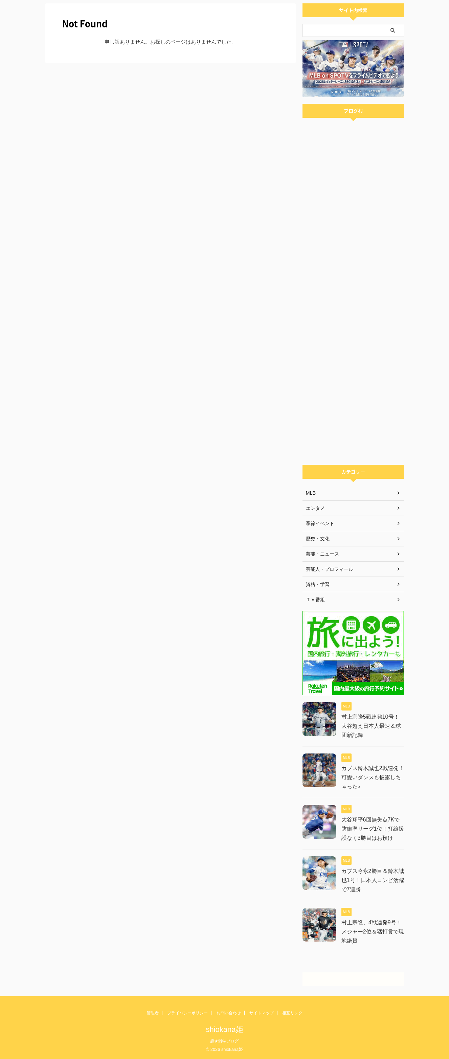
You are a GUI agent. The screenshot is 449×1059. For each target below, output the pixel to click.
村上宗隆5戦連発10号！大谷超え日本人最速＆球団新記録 (371, 726)
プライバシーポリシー (187, 1013)
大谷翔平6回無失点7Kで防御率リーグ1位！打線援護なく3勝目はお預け (372, 829)
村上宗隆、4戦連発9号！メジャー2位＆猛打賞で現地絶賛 (372, 932)
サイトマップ (261, 1013)
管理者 (153, 1013)
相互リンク (292, 1013)
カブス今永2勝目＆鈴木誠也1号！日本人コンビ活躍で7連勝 (372, 880)
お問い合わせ (229, 1013)
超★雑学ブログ (224, 1041)
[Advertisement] (353, 359)
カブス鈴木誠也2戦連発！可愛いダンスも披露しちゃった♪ (372, 777)
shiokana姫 (224, 1029)
